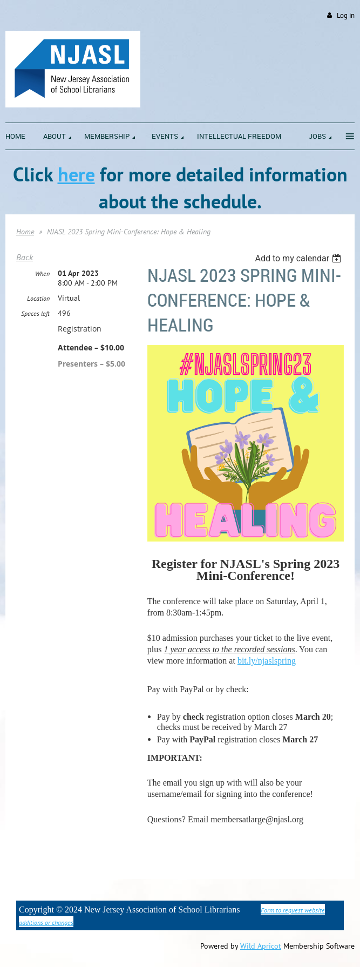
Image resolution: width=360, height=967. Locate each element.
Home (25, 231)
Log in (346, 15)
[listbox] (299, 258)
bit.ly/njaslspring (266, 660)
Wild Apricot (260, 946)
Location (38, 298)
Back (24, 257)
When (42, 273)
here (76, 174)
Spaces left (35, 313)
